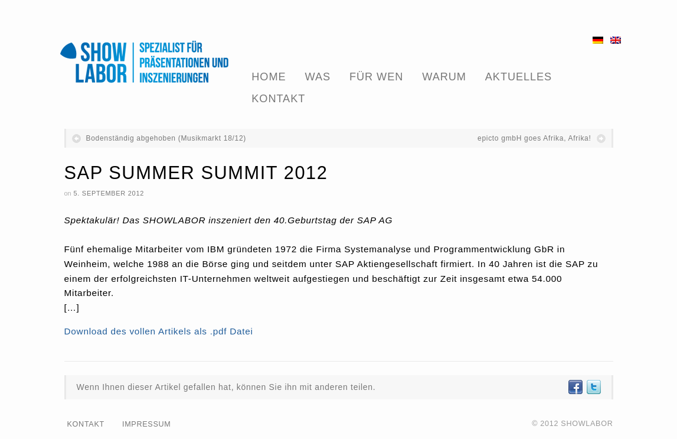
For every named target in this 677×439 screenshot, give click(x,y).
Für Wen (376, 77)
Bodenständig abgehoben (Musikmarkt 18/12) (166, 138)
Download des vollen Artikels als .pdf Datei (158, 331)
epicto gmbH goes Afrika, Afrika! (534, 138)
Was (318, 77)
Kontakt (278, 99)
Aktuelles (518, 77)
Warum (444, 77)
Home (268, 77)
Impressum (146, 424)
